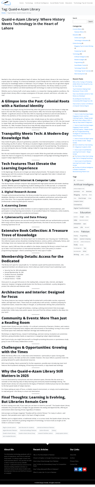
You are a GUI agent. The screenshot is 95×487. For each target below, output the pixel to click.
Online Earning (77, 46)
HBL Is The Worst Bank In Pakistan (44, 457)
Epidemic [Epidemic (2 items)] (76, 219)
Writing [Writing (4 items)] (76, 257)
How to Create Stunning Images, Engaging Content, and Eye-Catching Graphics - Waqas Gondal (83, 119)
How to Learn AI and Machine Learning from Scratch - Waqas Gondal (82, 154)
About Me (73, 457)
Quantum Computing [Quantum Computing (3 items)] (85, 241)
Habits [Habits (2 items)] (87, 219)
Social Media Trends (57, 4)
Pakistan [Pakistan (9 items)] (85, 233)
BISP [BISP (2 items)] (83, 194)
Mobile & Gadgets (79, 62)
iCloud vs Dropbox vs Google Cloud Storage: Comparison (50, 460)
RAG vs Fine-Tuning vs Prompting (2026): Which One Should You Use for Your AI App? (82, 86)
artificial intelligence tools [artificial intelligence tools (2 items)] (79, 191)
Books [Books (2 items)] (90, 197)
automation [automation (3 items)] (77, 194)
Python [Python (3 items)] (75, 241)
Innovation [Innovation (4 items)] (77, 226)
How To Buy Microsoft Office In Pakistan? (46, 471)
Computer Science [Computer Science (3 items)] (78, 204)
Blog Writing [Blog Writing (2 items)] (84, 197)
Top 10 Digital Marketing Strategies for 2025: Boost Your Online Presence (82, 136)
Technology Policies (80, 70)
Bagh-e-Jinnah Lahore (9, 430)
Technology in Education (81, 43)
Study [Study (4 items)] (76, 247)
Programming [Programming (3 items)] (83, 238)
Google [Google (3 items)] (82, 219)
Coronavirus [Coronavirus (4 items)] (78, 207)
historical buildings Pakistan (28, 433)
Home (21, 4)
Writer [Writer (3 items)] (84, 254)
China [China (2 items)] (75, 200)
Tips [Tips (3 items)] (85, 250)
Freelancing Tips (79, 53)
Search (75, 20)
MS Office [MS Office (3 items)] (76, 234)
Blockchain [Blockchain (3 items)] (89, 194)
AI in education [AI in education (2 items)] (80, 182)
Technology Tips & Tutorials (83, 4)
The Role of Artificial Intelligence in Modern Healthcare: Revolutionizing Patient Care (83, 172)
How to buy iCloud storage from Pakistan (45, 463)
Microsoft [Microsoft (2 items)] (87, 229)
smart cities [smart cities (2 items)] (76, 244)
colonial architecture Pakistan (45, 430)
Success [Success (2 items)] (81, 247)
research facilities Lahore (45, 436)
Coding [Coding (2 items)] (89, 200)
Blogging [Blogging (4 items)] (77, 197)
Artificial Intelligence (42, 4)
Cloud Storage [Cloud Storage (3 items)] (82, 200)
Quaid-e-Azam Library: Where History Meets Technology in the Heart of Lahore (33, 26)
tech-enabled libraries (9, 439)
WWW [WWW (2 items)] (82, 257)
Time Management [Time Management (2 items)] (77, 250)
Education (68, 4)
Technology (29, 4)
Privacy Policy (74, 463)
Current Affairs (77, 31)
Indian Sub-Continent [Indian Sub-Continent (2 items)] (83, 222)
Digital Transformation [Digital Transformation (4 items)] (81, 211)
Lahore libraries (44, 433)
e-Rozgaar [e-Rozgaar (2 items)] (76, 215)
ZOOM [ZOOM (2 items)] (87, 257)
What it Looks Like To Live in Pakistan (44, 475)
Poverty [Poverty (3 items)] (76, 238)
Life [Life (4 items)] (81, 230)
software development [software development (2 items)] (85, 244)
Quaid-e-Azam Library (9, 436)
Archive (72, 460)
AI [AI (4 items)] (74, 183)
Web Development (79, 76)
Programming (78, 65)
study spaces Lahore (62, 436)
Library (54, 433)
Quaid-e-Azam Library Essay (27, 436)
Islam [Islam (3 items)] (84, 226)
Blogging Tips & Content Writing (83, 48)
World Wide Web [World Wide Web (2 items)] (77, 253)
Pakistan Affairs (79, 34)
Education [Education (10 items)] (85, 214)
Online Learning (79, 40)
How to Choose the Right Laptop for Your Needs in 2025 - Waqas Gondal (83, 143)
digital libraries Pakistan (10, 433)
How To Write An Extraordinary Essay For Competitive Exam (49, 467)
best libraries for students (26, 430)
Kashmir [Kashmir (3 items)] (76, 230)
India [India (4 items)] (75, 223)
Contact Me (73, 467)
